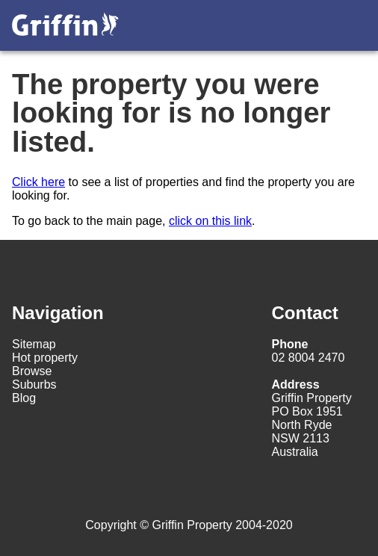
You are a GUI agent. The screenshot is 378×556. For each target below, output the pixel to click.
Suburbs (34, 384)
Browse (32, 371)
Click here (38, 182)
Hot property (45, 357)
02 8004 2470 (308, 351)
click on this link (210, 220)
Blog (24, 398)
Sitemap (34, 344)
